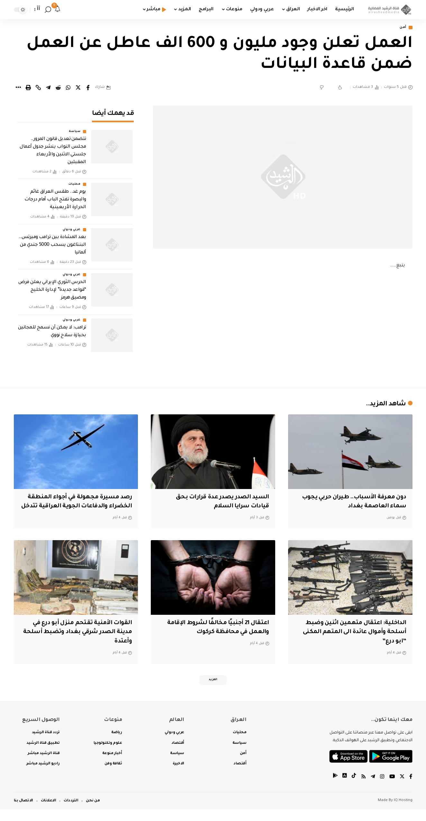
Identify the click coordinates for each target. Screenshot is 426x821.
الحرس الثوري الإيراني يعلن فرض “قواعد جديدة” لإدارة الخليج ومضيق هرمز (52, 286)
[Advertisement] (282, 327)
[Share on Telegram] (48, 88)
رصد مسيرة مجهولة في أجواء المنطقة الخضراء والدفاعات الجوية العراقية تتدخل (77, 507)
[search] (48, 9)
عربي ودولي (72, 225)
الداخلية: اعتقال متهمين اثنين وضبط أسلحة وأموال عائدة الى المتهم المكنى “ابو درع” (351, 642)
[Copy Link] (38, 88)
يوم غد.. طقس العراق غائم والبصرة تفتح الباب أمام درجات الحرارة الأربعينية (55, 195)
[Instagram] (381, 788)
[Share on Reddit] (58, 88)
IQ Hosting (403, 812)
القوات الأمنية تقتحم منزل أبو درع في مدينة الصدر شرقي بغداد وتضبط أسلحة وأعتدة (80, 642)
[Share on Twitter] (78, 88)
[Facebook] (410, 788)
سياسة (75, 127)
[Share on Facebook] (88, 88)
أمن (402, 28)
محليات (74, 180)
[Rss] (362, 788)
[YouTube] (391, 788)
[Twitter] (401, 788)
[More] (18, 88)
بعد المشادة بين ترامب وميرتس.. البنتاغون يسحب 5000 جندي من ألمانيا (52, 240)
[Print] (28, 88)
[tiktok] (353, 788)
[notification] (57, 9)
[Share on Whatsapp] (68, 88)
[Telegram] (372, 788)
